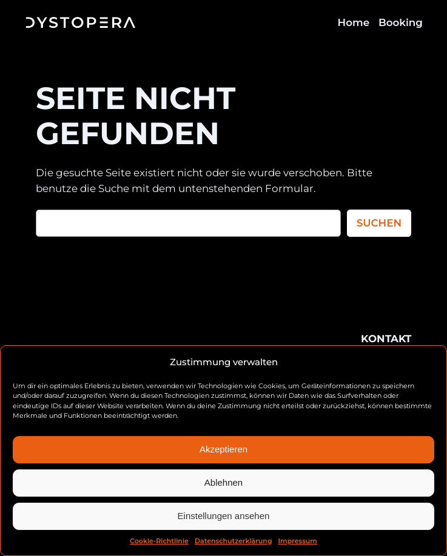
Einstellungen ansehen (224, 516)
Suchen (379, 223)
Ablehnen (223, 482)
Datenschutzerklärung (233, 541)
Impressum (297, 541)
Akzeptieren (223, 449)
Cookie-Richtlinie (159, 541)
